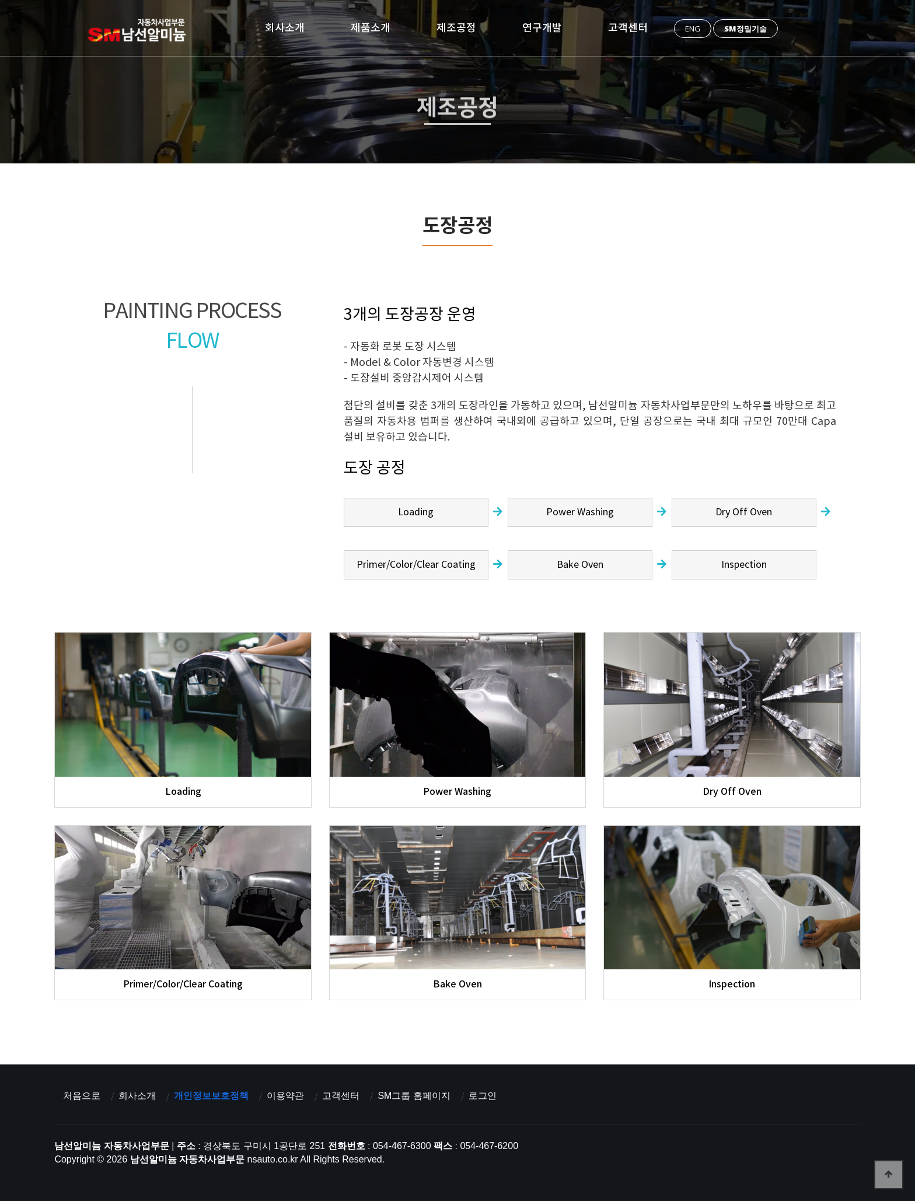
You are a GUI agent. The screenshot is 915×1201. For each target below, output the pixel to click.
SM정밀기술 (745, 28)
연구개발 (542, 27)
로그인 (483, 1096)
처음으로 (81, 1096)
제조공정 (456, 27)
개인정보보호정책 (211, 1096)
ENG (692, 28)
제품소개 (370, 27)
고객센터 (628, 27)
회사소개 (285, 27)
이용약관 (285, 1096)
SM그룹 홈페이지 (414, 1096)
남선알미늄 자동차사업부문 (140, 30)
